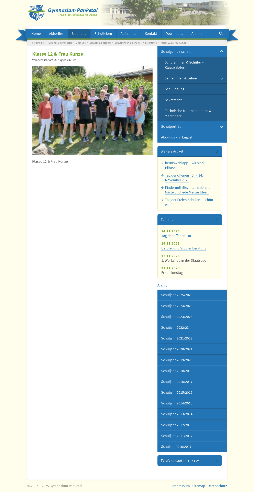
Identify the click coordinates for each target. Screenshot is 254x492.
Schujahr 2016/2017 (176, 446)
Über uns (79, 33)
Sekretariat (173, 100)
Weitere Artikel (172, 151)
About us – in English (177, 137)
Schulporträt (171, 126)
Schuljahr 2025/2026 (176, 294)
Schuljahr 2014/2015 (176, 403)
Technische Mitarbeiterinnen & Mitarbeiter (188, 113)
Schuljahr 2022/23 (175, 327)
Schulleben (103, 33)
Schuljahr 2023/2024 (176, 316)
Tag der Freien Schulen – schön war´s (189, 202)
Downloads (174, 33)
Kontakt (151, 33)
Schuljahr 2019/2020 (176, 360)
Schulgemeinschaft (100, 42)
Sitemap (198, 485)
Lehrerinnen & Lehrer (181, 78)
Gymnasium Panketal (60, 42)
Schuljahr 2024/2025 (176, 305)
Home (36, 33)
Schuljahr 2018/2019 (176, 370)
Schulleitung (174, 89)
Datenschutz (217, 485)
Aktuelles (56, 33)
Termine (167, 219)
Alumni (196, 33)
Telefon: (180, 460)
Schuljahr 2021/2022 (176, 338)
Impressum (181, 485)
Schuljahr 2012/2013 (176, 425)
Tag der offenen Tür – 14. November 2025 (184, 177)
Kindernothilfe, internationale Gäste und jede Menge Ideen (187, 189)
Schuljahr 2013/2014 (176, 414)
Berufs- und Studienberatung (183, 248)
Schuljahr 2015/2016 (176, 392)
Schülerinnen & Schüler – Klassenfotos (136, 42)
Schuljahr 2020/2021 (176, 349)
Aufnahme (128, 33)
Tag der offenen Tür (176, 235)
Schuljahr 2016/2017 (176, 381)
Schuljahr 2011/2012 (176, 435)
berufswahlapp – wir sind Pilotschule (184, 165)
